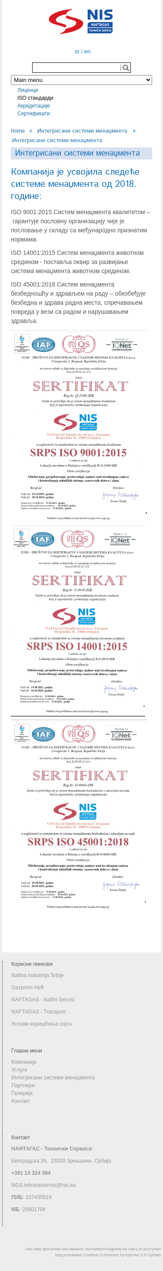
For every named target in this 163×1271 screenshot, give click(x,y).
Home (18, 131)
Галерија (22, 1093)
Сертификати (33, 114)
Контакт (20, 1101)
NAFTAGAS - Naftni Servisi (42, 1000)
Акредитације (33, 106)
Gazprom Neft (27, 987)
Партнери (23, 1085)
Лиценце (27, 90)
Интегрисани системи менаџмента (82, 131)
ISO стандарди (35, 98)
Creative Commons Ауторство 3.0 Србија (122, 1254)
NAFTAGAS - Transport (38, 1012)
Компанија (24, 1062)
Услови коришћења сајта (41, 1024)
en (87, 51)
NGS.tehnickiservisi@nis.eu (43, 1185)
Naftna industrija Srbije (37, 975)
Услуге (19, 1070)
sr (77, 51)
